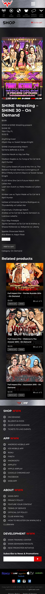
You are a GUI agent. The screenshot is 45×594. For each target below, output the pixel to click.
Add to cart (9, 246)
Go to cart (36, 23)
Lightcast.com (33, 589)
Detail (21, 304)
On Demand (16, 251)
